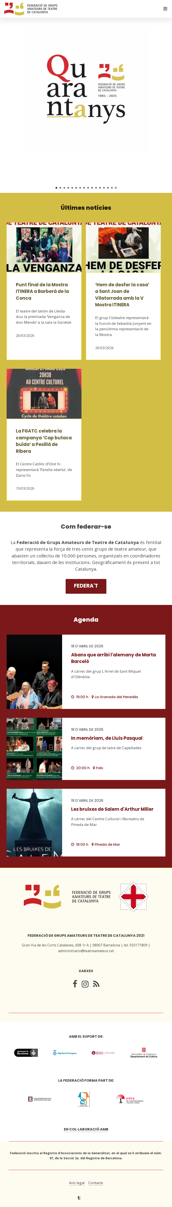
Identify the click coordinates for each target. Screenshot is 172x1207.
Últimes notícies (86, 208)
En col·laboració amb (86, 1129)
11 (96, 188)
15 (112, 188)
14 (108, 188)
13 (104, 188)
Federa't (86, 586)
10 (92, 188)
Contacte (95, 1182)
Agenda (86, 619)
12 (100, 188)
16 (116, 188)
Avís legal (77, 1182)
